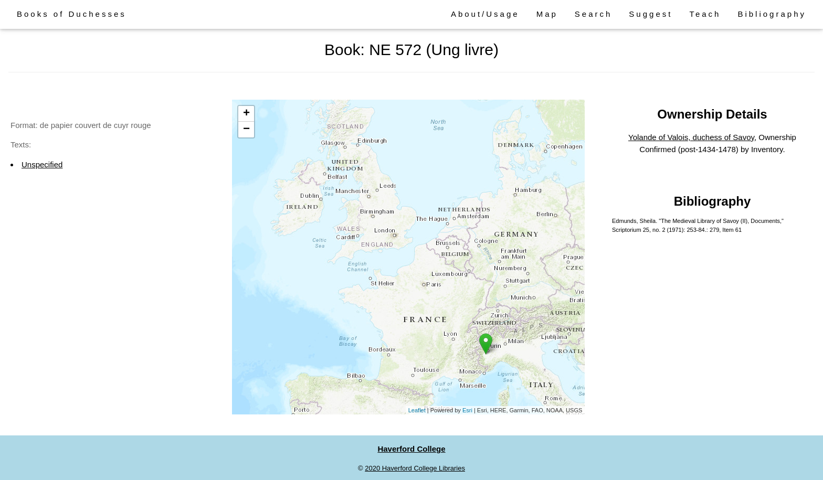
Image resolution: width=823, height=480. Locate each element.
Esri (467, 410)
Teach (705, 13)
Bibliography (771, 13)
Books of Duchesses (71, 13)
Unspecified (42, 164)
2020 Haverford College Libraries (415, 468)
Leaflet (417, 410)
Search (594, 13)
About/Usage (485, 13)
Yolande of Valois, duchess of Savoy (691, 137)
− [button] (246, 129)
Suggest (650, 13)
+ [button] (246, 114)
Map (547, 13)
